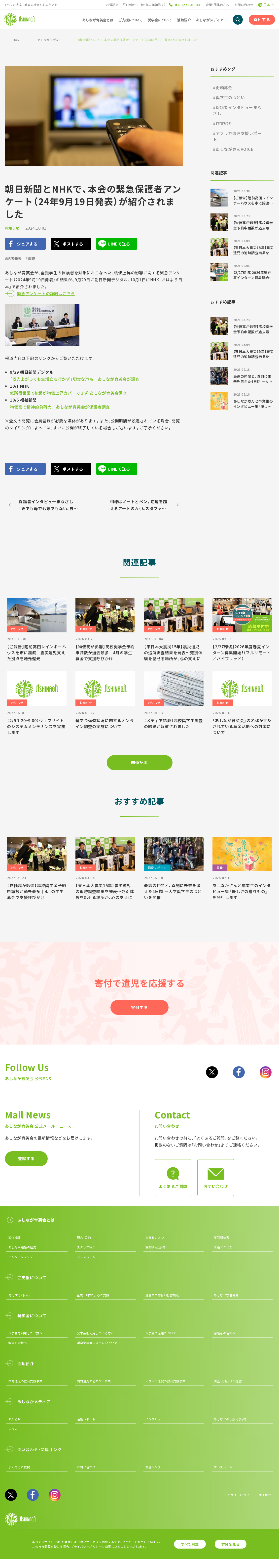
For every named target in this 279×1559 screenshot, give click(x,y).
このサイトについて (238, 1495)
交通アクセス (223, 1247)
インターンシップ (20, 1257)
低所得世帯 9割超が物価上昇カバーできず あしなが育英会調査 (68, 393)
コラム (13, 1429)
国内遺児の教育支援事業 (25, 1381)
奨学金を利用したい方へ (25, 1333)
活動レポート (86, 1419)
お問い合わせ (244, 4)
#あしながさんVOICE (233, 149)
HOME (17, 40)
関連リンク (153, 1467)
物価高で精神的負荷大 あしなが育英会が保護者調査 (60, 407)
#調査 (30, 258)
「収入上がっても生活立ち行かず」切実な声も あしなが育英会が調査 (75, 379)
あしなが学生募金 (226, 1295)
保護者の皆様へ (224, 1333)
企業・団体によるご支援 (93, 1295)
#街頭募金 (222, 87)
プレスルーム (86, 1257)
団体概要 (14, 1237)
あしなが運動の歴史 (22, 1247)
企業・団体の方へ (217, 4)
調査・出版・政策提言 (228, 1381)
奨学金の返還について (160, 1333)
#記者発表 (13, 258)
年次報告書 (221, 1237)
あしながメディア (49, 40)
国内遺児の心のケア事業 (94, 1381)
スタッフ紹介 (86, 1247)
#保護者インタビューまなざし (237, 110)
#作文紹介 (222, 123)
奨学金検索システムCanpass (97, 1343)
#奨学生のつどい (229, 97)
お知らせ (12, 227)
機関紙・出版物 (155, 1247)
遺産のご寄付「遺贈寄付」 (162, 1295)
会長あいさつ (154, 1237)
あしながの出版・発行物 (230, 1419)
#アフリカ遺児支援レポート (237, 136)
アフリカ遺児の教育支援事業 (165, 1381)
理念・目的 (84, 1237)
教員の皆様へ (17, 1343)
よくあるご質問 (19, 1467)
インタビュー (154, 1419)
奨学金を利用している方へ (95, 1333)
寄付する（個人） (19, 1295)
